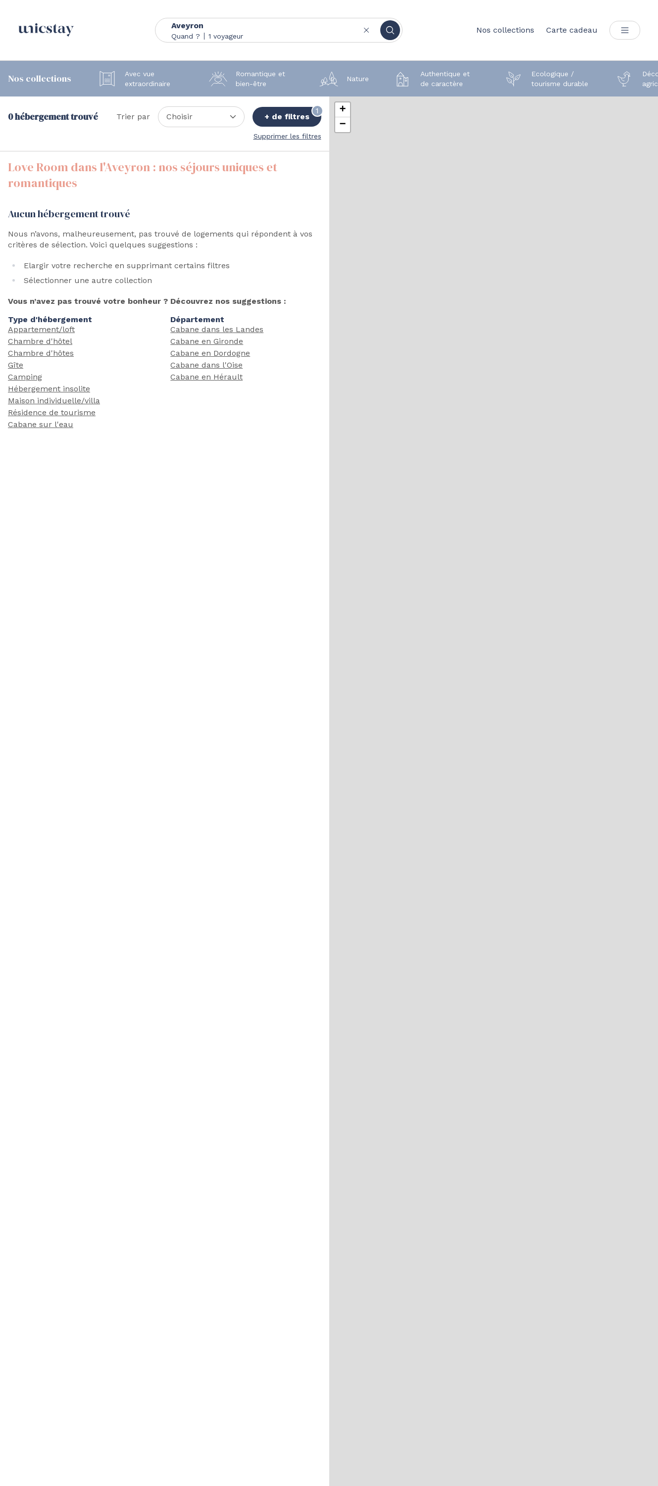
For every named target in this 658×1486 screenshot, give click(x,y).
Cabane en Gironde (206, 341)
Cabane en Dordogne (210, 353)
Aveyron (187, 25)
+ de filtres (292, 114)
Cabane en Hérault (206, 377)
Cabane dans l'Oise (206, 365)
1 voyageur (225, 36)
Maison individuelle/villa (54, 400)
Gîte (15, 365)
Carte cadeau (572, 30)
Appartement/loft (41, 329)
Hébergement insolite (49, 388)
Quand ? (185, 36)
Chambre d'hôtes (41, 353)
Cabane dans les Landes (216, 329)
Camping (25, 377)
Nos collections (505, 30)
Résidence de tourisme (52, 412)
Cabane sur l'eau (40, 424)
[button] (342, 109)
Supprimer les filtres (287, 136)
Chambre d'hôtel (40, 341)
